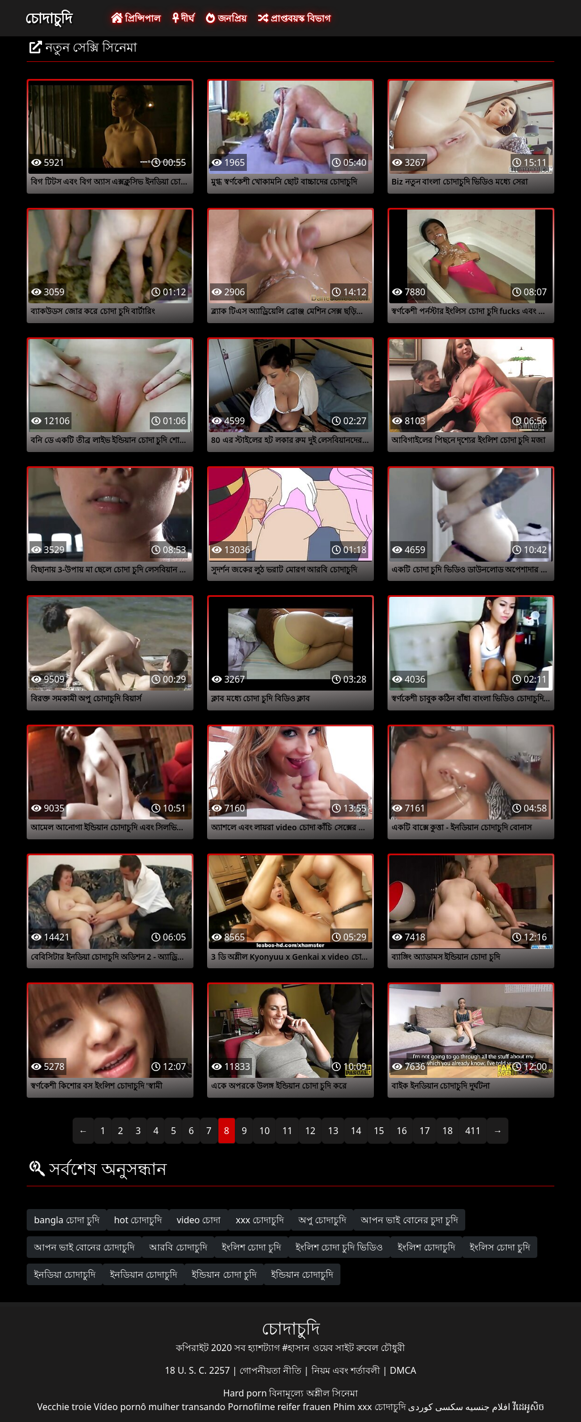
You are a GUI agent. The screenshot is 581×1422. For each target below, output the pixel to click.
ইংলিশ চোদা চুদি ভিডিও (339, 1247)
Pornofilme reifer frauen (279, 1406)
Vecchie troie (64, 1406)
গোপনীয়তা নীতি (271, 1370)
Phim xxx (352, 1406)
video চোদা (198, 1220)
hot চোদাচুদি (138, 1220)
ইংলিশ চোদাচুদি (426, 1247)
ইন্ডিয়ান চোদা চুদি (224, 1274)
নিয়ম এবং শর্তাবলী (346, 1370)
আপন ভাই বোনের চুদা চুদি (409, 1220)
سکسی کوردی (435, 1406)
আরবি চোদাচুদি (178, 1247)
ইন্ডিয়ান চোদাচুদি (302, 1274)
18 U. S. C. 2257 (198, 1370)
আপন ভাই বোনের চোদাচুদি (84, 1247)
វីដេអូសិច (528, 1406)
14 (356, 1130)
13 (333, 1130)
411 (473, 1130)
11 (287, 1130)
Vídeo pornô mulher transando (159, 1406)
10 (264, 1130)
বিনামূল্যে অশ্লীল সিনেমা (313, 1393)
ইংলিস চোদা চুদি (500, 1247)
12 (310, 1130)
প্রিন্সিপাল (136, 18)
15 (379, 1130)
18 (448, 1130)
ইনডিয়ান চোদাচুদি (143, 1274)
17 (424, 1130)
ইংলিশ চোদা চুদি (251, 1247)
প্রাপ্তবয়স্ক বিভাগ (294, 18)
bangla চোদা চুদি (66, 1220)
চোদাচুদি (48, 17)
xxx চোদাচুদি (259, 1220)
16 (402, 1130)
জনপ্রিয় (226, 18)
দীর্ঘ (183, 18)
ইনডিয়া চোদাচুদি (64, 1274)
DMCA (403, 1370)
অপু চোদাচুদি (322, 1220)
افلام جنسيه (487, 1406)
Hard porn (246, 1393)
